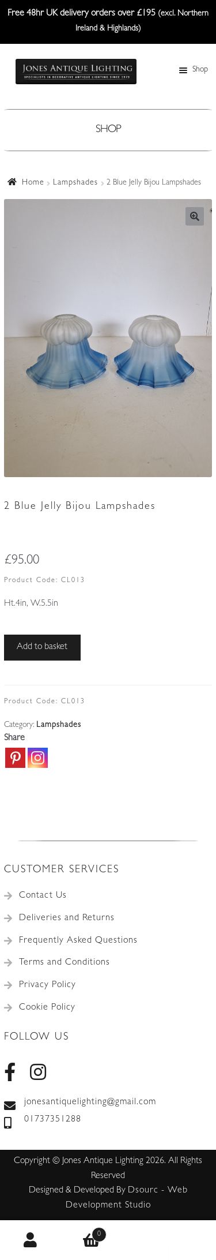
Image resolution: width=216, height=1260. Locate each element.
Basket (84, 1232)
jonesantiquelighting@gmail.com (80, 1103)
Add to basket (42, 647)
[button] (194, 216)
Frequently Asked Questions (78, 941)
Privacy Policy (47, 985)
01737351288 (42, 1120)
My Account (30, 1240)
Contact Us (43, 896)
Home (33, 183)
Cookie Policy (47, 1007)
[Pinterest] (15, 758)
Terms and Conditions (64, 962)
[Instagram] (38, 758)
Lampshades (75, 183)
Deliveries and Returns (67, 918)
